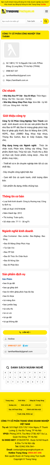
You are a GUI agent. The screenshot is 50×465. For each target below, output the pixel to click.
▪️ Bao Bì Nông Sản (11, 260)
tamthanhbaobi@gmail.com (18, 75)
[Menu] (46, 11)
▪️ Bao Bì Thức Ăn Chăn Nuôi (15, 256)
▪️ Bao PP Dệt (8, 252)
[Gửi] (46, 21)
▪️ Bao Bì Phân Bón (11, 265)
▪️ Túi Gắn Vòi (8, 248)
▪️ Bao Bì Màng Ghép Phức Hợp (16, 243)
